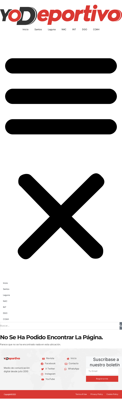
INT (74, 29)
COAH (96, 29)
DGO (84, 29)
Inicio (25, 29)
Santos (38, 29)
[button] (61, 155)
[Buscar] (121, 326)
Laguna (52, 29)
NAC (64, 29)
